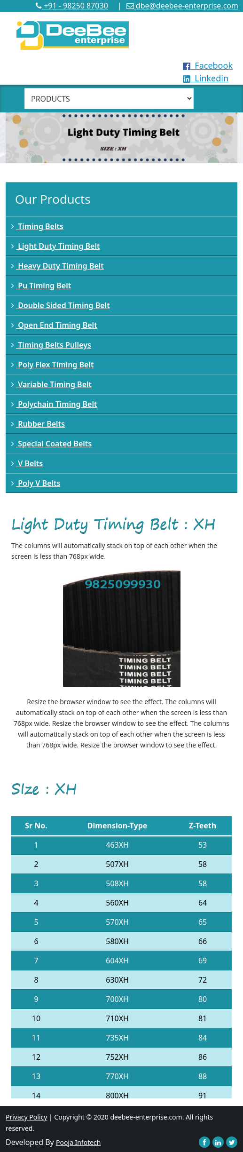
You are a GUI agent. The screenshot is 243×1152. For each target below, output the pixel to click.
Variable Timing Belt (51, 384)
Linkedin (205, 78)
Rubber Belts (38, 424)
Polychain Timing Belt (54, 404)
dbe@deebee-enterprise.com (182, 5)
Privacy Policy (26, 1116)
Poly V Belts (35, 483)
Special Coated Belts (51, 443)
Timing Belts (37, 226)
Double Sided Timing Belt (60, 305)
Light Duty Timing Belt (55, 246)
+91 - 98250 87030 (72, 5)
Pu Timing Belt (41, 285)
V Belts (27, 463)
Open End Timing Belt (54, 325)
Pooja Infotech (78, 1142)
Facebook (208, 65)
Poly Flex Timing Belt (52, 364)
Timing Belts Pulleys (51, 345)
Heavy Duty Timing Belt (57, 266)
